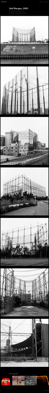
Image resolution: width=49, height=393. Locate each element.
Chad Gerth (4, 1)
